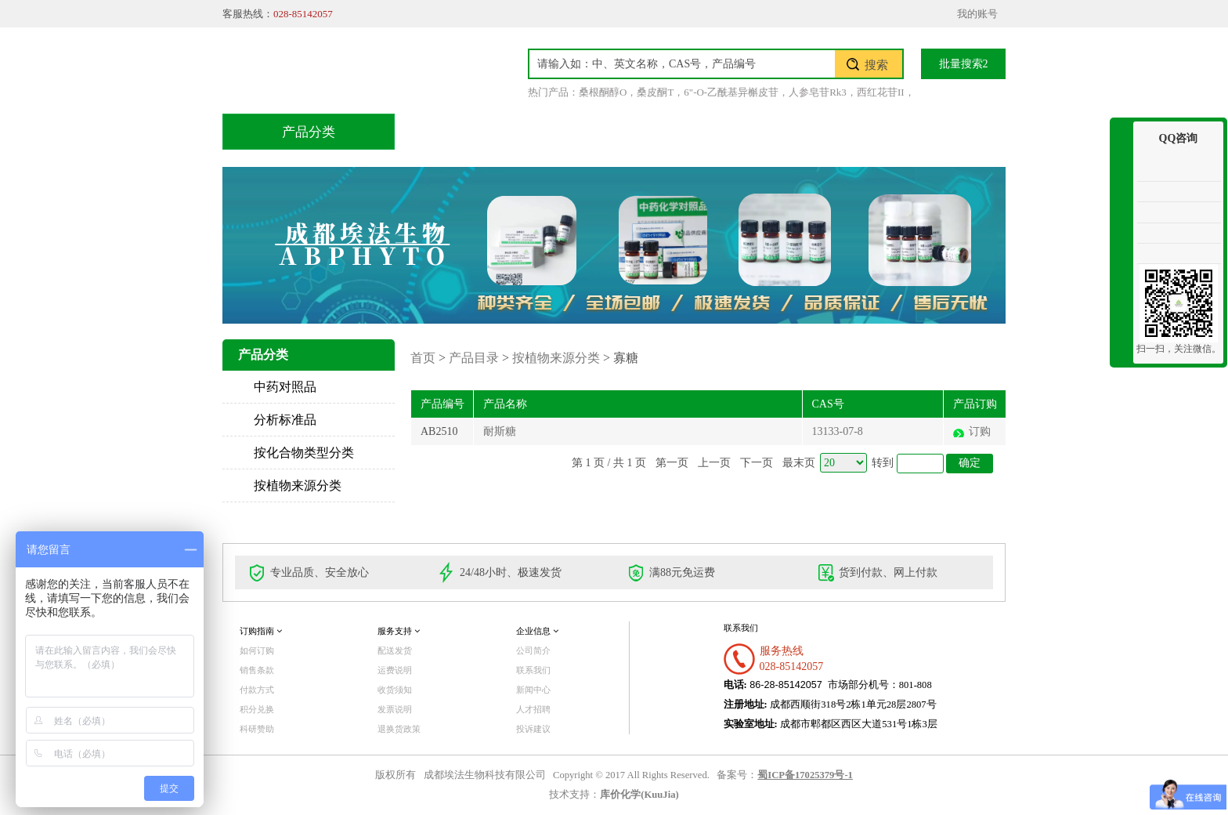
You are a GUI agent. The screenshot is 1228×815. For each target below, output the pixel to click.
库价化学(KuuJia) (639, 794)
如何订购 (257, 650)
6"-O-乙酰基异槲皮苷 (731, 92)
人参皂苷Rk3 (818, 92)
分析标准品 (285, 419)
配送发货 (394, 650)
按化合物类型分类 (304, 452)
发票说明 (394, 709)
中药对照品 (285, 386)
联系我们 (931, 131)
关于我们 (832, 131)
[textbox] (682, 64)
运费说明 (394, 670)
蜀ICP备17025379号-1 (805, 775)
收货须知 (394, 689)
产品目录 (536, 131)
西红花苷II (881, 92)
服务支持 (398, 631)
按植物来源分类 (297, 485)
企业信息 (537, 631)
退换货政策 (399, 729)
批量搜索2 (963, 64)
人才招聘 (533, 709)
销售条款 (257, 670)
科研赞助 (257, 729)
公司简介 (533, 650)
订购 (980, 431)
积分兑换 (734, 131)
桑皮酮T (655, 92)
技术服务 (635, 131)
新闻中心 (533, 689)
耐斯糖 (499, 431)
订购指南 (261, 631)
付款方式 (257, 689)
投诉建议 (533, 729)
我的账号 (977, 14)
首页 (449, 131)
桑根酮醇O (603, 92)
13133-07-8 (837, 431)
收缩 (1121, 178)
